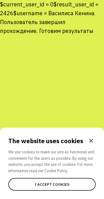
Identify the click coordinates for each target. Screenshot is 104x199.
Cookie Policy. (56, 170)
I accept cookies (52, 184)
